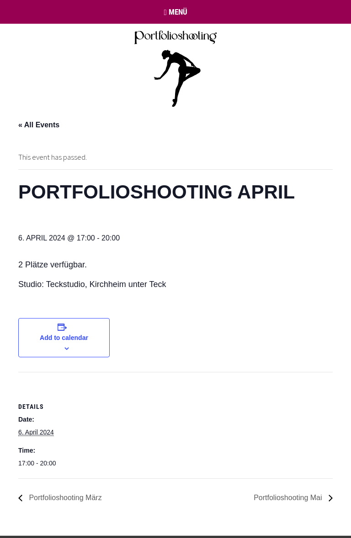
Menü (175, 11)
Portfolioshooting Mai (289, 497)
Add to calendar (64, 337)
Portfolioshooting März (64, 497)
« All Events (38, 125)
